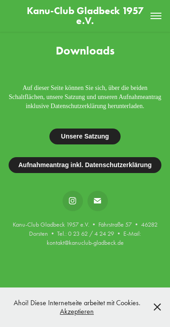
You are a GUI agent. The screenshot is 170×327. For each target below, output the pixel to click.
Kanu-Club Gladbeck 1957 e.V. (86, 16)
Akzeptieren (77, 311)
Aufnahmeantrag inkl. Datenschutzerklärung (84, 164)
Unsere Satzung (85, 136)
